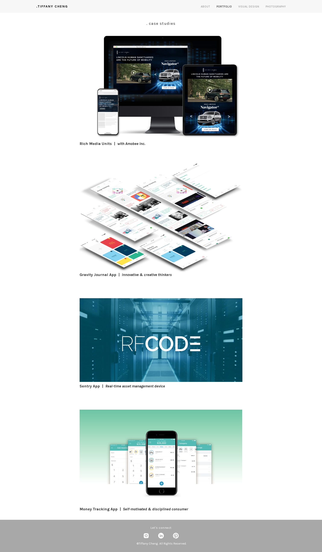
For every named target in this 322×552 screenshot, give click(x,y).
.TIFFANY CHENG (52, 6)
